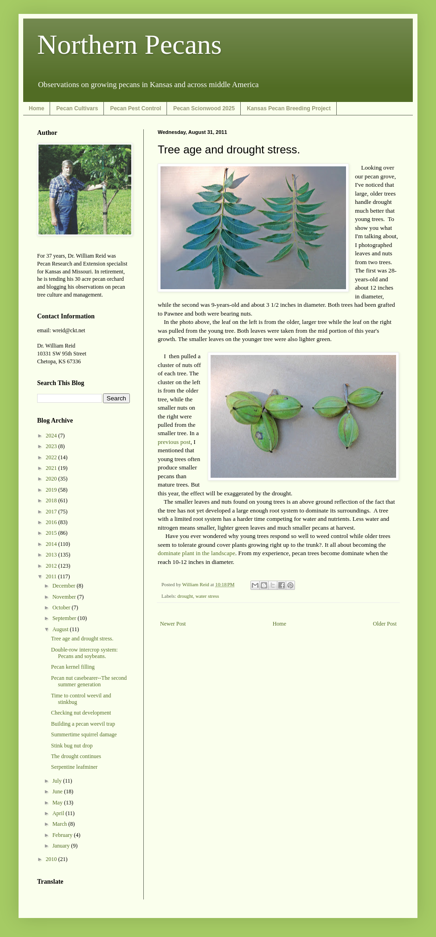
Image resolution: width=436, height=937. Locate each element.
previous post (174, 441)
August (61, 629)
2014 (52, 544)
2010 (52, 859)
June (58, 791)
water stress (207, 596)
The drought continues (76, 756)
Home (36, 108)
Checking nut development (81, 712)
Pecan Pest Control (135, 108)
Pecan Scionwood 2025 (204, 108)
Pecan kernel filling (73, 667)
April (58, 813)
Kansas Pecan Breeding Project (289, 108)
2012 (52, 566)
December (64, 585)
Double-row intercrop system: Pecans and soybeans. (84, 652)
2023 (52, 446)
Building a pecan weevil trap (83, 724)
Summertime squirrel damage (84, 734)
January (61, 845)
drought (185, 596)
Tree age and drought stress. (82, 638)
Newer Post (173, 623)
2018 (52, 500)
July (57, 781)
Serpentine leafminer (74, 767)
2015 (52, 533)
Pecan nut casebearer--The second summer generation (89, 681)
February (63, 835)
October (62, 607)
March (60, 824)
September (64, 618)
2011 (52, 576)
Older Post (385, 623)
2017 (52, 511)
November (64, 597)
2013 (52, 554)
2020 (52, 478)
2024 (52, 435)
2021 (52, 468)
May (58, 802)
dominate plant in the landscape (196, 553)
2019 (52, 490)
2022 (52, 457)
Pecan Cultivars (77, 108)
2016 (52, 522)
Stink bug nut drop (72, 745)
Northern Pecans (129, 44)
